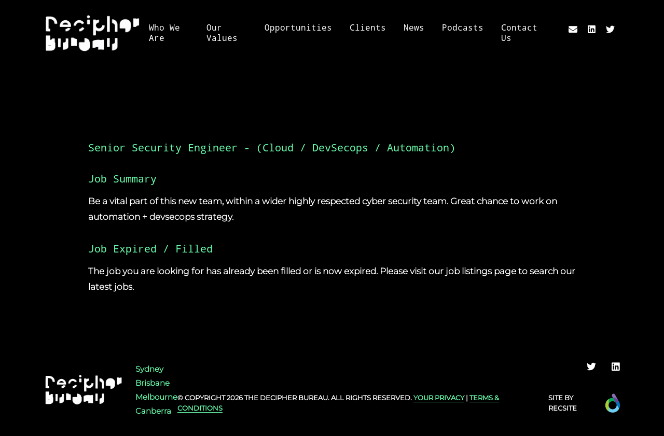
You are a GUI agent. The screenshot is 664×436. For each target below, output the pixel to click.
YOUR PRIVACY (438, 397)
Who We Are (164, 33)
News (414, 28)
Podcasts (462, 28)
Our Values (222, 33)
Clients (368, 28)
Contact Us (519, 33)
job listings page (481, 271)
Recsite (562, 408)
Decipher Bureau (294, 397)
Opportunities (298, 28)
